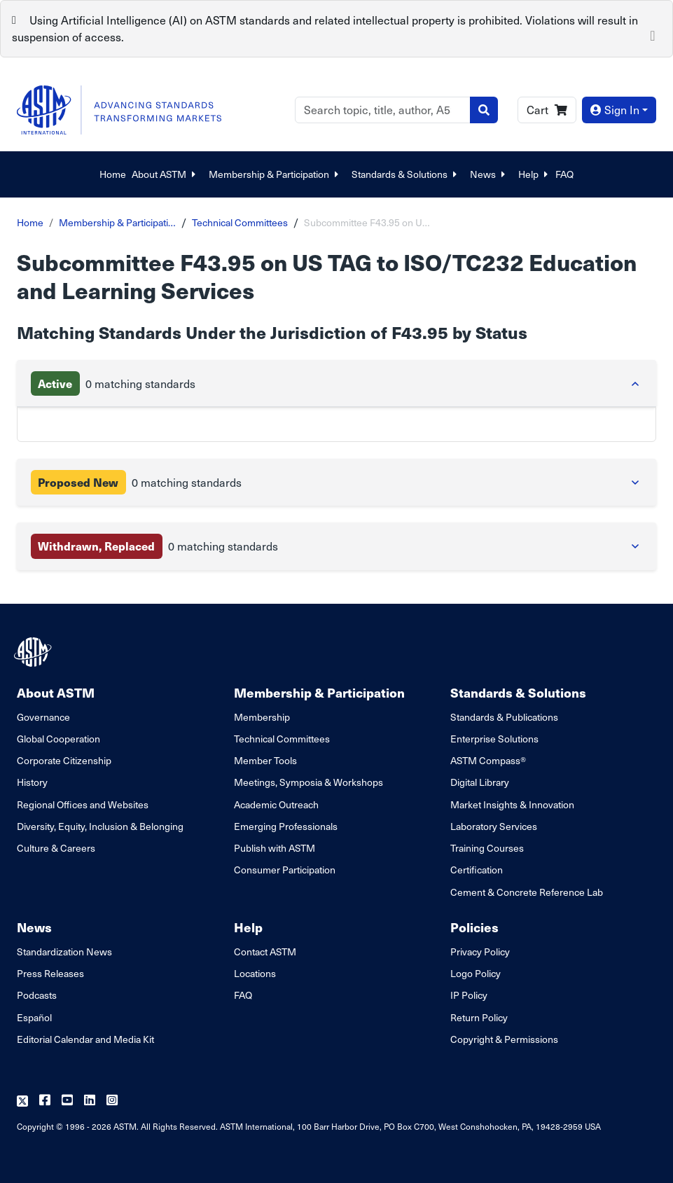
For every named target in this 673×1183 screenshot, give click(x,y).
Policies (474, 927)
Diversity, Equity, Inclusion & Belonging (100, 826)
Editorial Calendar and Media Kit (85, 1039)
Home (112, 174)
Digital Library (479, 782)
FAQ (564, 174)
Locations (255, 973)
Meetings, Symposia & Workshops (308, 782)
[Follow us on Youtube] (67, 1100)
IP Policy (468, 995)
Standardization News (64, 951)
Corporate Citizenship (64, 760)
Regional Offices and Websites (82, 804)
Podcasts (37, 995)
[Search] (383, 110)
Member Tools (265, 760)
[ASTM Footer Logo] (34, 652)
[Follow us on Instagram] (112, 1100)
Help (534, 174)
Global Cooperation (58, 738)
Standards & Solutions (405, 174)
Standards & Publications (504, 717)
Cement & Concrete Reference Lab (526, 892)
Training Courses (487, 848)
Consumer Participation (284, 869)
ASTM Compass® (488, 760)
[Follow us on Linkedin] (89, 1100)
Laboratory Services (493, 826)
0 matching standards (113, 383)
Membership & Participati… (117, 222)
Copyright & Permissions (504, 1039)
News (488, 174)
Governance (43, 717)
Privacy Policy (480, 951)
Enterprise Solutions (494, 738)
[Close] (652, 34)
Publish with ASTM (274, 848)
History (32, 782)
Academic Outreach (276, 804)
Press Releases (50, 973)
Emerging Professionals (286, 826)
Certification (476, 869)
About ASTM (164, 174)
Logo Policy (475, 973)
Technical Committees (240, 222)
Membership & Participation (274, 174)
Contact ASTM (265, 951)
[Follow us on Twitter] (22, 1100)
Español (34, 1017)
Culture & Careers (56, 848)
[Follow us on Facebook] (44, 1100)
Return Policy (479, 1017)
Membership (262, 717)
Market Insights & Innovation (512, 804)
